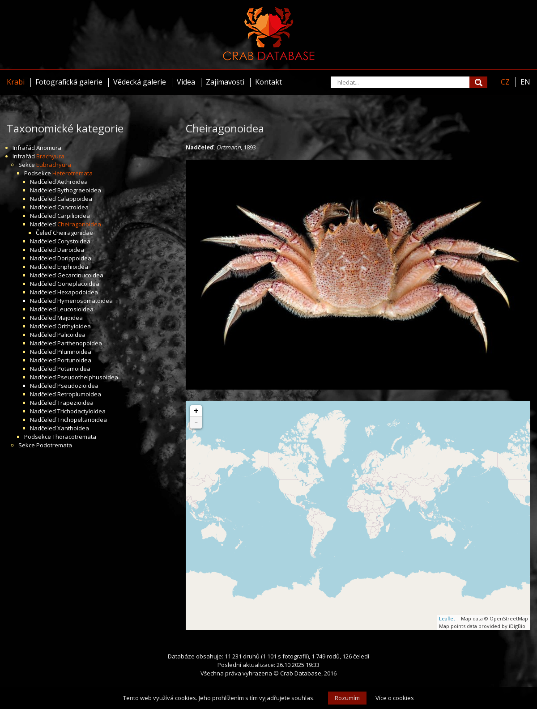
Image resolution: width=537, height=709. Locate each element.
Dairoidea (70, 250)
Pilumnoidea (74, 352)
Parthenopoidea (79, 343)
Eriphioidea (72, 267)
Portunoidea (74, 360)
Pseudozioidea (77, 386)
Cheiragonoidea (79, 224)
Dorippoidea (74, 258)
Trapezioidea (75, 403)
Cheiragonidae (73, 233)
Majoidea (70, 318)
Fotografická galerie (68, 82)
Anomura (48, 148)
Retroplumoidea (79, 394)
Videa (186, 82)
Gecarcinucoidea (80, 275)
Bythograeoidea (79, 190)
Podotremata (54, 445)
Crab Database (300, 673)
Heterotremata (72, 173)
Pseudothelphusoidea (87, 377)
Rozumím (347, 698)
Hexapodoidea (77, 292)
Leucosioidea (75, 309)
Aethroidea (72, 182)
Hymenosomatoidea (85, 301)
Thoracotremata (74, 437)
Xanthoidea (73, 428)
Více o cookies (394, 698)
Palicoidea (71, 335)
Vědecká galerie (139, 82)
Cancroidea (73, 207)
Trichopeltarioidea (82, 420)
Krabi (16, 82)
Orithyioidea (74, 326)
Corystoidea (73, 241)
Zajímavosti (225, 82)
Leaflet (447, 618)
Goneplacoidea (78, 284)
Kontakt (268, 82)
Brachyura (50, 156)
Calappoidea (74, 199)
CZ (505, 82)
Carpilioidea (73, 216)
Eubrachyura (53, 165)
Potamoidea (73, 369)
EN (525, 82)
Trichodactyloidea (81, 411)
